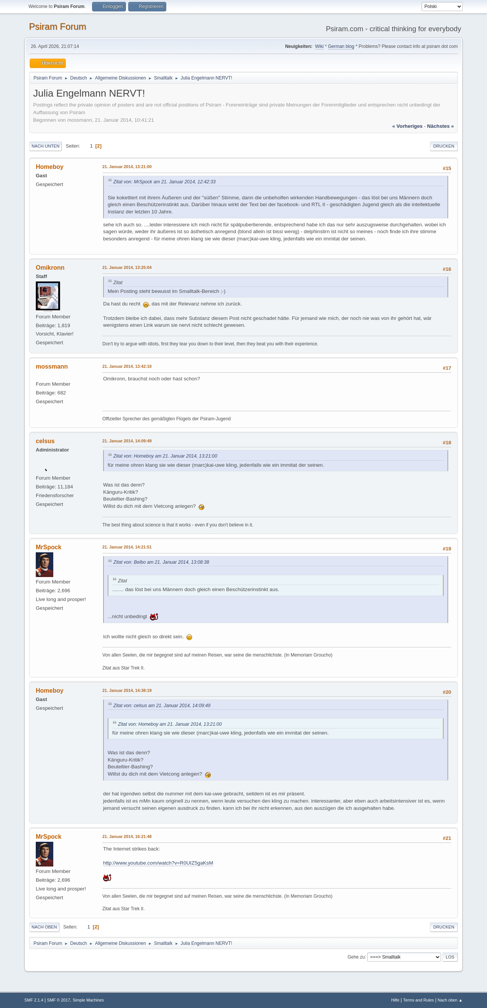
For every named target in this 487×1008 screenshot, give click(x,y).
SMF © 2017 (58, 1000)
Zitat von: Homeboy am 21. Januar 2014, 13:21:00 (165, 456)
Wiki (319, 46)
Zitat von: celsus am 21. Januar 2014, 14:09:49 (161, 705)
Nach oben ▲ (450, 1000)
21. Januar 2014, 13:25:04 (126, 267)
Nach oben (44, 927)
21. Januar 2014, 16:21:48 (126, 836)
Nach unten (45, 146)
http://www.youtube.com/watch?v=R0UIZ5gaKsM (158, 863)
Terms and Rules (418, 1000)
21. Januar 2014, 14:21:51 (126, 547)
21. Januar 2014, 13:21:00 (126, 166)
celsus (45, 441)
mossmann (52, 366)
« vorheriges (407, 126)
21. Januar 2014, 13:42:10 (126, 366)
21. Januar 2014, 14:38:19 (126, 690)
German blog (341, 46)
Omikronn (50, 267)
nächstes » (440, 126)
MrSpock (49, 547)
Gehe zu (355, 956)
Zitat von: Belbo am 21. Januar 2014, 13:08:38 (161, 562)
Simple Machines (88, 1000)
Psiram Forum (57, 26)
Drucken (443, 146)
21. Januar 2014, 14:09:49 (126, 441)
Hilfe (395, 1000)
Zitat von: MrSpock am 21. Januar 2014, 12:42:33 (164, 181)
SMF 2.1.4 (33, 1000)
